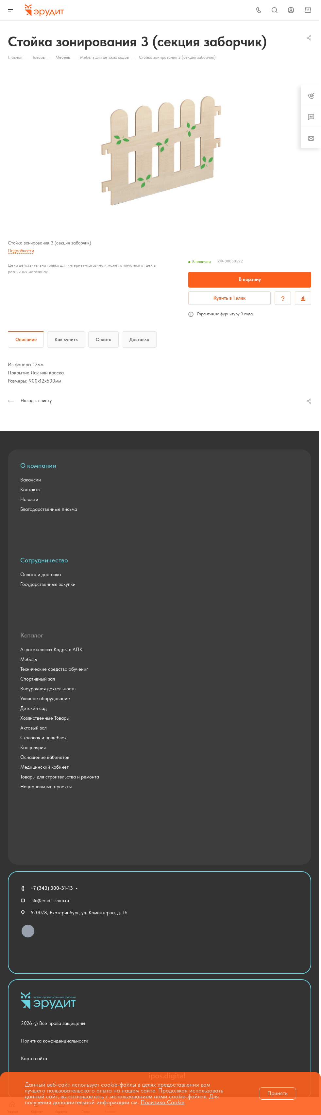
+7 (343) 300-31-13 (51, 888)
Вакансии (30, 480)
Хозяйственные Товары (45, 718)
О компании (38, 465)
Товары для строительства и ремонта (59, 777)
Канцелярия (33, 747)
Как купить (66, 339)
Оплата (103, 339)
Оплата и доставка (40, 574)
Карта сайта (34, 1058)
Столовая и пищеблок (43, 738)
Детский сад (33, 708)
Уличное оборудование (45, 698)
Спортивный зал (37, 679)
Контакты (30, 490)
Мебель (28, 659)
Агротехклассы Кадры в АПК (51, 649)
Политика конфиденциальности (54, 1041)
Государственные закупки (48, 584)
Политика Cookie (162, 1102)
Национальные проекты (46, 787)
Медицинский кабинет (44, 767)
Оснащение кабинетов (44, 757)
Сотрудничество (44, 560)
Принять (277, 1093)
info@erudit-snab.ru (49, 900)
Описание (26, 339)
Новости (29, 499)
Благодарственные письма (48, 509)
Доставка (139, 339)
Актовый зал (33, 728)
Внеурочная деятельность (48, 689)
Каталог (31, 635)
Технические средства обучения (54, 669)
